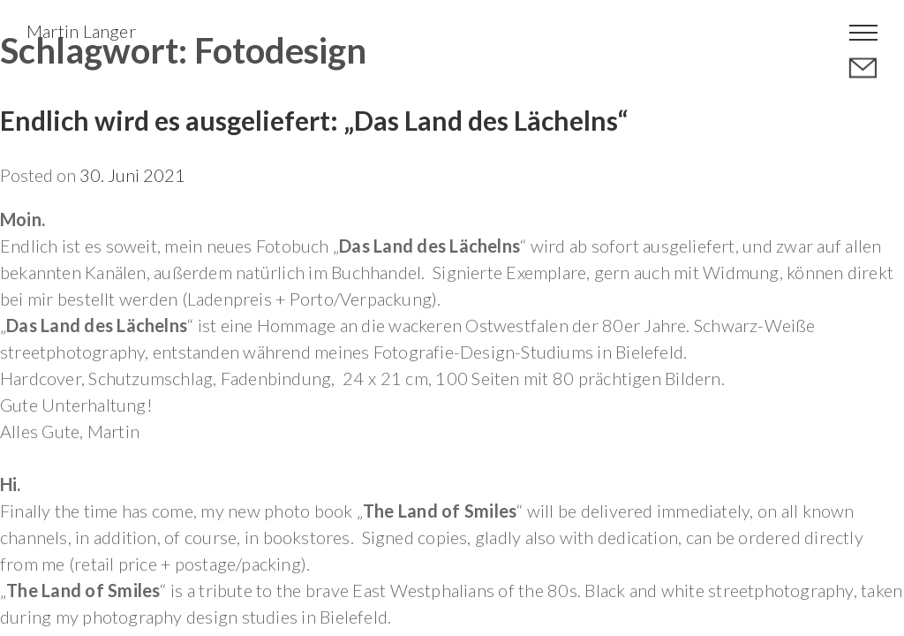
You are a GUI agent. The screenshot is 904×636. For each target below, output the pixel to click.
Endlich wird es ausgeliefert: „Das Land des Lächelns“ (314, 120)
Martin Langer (81, 31)
